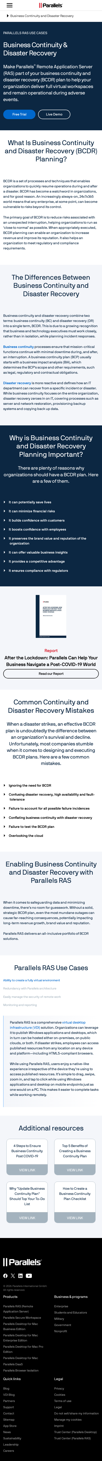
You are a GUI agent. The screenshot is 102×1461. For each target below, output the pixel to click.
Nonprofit (60, 1331)
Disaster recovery (17, 383)
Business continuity (18, 347)
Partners (9, 1401)
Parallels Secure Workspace (22, 1317)
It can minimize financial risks (32, 511)
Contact (8, 1413)
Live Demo (54, 114)
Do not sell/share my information (76, 1413)
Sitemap (8, 1419)
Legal (58, 1407)
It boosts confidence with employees (38, 529)
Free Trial (19, 114)
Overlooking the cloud (26, 835)
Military (59, 1318)
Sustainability (12, 1438)
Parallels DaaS (13, 1364)
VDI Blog (9, 1394)
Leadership (11, 1444)
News (7, 1432)
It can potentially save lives (30, 502)
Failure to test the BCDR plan (32, 826)
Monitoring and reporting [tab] (20, 1005)
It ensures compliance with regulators (39, 570)
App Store (10, 1426)
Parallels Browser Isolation (21, 1370)
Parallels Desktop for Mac (20, 1358)
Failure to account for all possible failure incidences (50, 808)
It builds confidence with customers (37, 520)
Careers (8, 1450)
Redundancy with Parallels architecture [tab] (29, 988)
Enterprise (61, 1306)
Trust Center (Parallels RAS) (72, 1438)
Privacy (59, 1388)
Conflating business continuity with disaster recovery (51, 817)
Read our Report (51, 673)
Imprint (59, 1426)
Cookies (59, 1394)
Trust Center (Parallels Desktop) (75, 1432)
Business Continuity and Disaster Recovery (40, 18)
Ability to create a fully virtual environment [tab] (31, 980)
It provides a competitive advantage (37, 561)
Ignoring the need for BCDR (30, 785)
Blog (6, 1388)
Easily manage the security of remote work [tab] (32, 996)
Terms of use (62, 1401)
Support (8, 1407)
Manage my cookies (68, 1419)
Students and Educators (70, 1312)
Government (62, 1325)
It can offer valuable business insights (39, 552)
